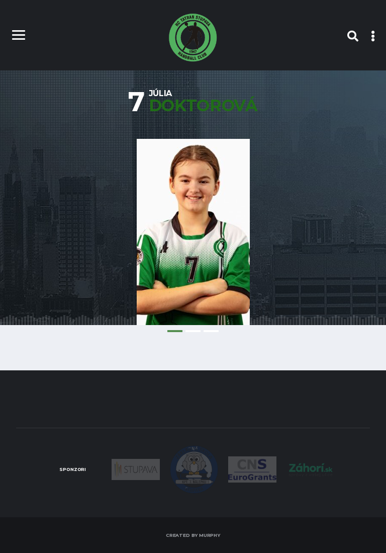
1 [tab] (174, 331)
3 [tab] (211, 331)
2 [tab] (193, 331)
